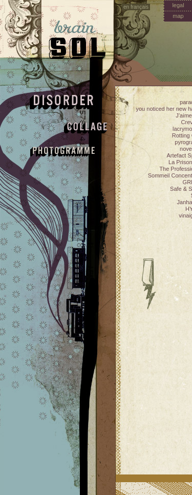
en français (135, 7)
